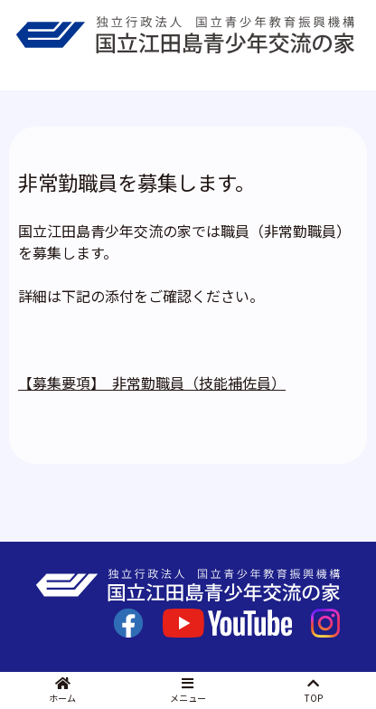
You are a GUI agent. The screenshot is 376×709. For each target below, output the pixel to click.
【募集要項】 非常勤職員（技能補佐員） (152, 382)
